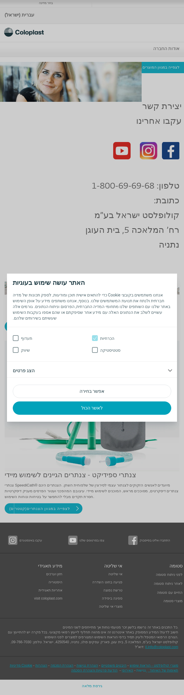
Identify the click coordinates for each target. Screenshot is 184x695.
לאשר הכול (92, 408)
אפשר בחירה (92, 391)
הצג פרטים (24, 370)
